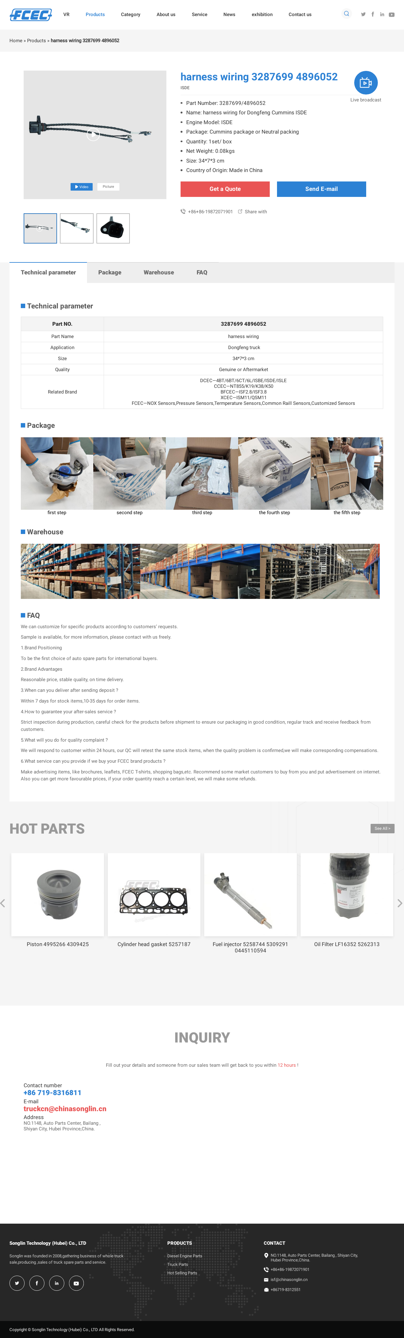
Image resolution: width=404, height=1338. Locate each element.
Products (95, 14)
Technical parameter (48, 272)
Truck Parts (177, 1264)
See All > (382, 828)
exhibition (262, 14)
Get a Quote (225, 189)
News (229, 14)
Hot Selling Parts (182, 1273)
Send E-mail (321, 189)
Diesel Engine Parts (184, 1256)
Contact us (300, 14)
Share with (252, 212)
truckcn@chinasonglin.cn (65, 1109)
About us (166, 14)
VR (66, 14)
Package (109, 272)
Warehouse (159, 272)
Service (199, 14)
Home (15, 40)
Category (130, 14)
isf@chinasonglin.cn (289, 1279)
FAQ (202, 272)
